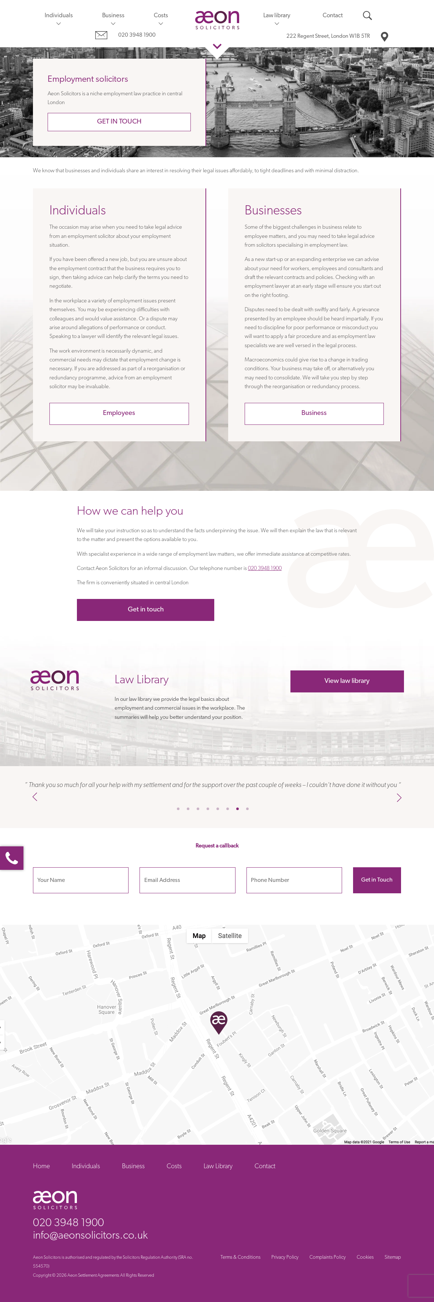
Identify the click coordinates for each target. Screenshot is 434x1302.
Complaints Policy (327, 1257)
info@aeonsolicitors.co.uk (90, 1236)
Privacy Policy (284, 1257)
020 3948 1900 (137, 35)
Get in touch (119, 121)
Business (113, 16)
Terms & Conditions (240, 1257)
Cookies (365, 1257)
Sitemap (393, 1257)
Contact (333, 16)
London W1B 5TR (328, 36)
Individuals (59, 16)
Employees (119, 413)
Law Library (218, 1166)
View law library (347, 681)
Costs (161, 16)
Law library (276, 16)
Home (41, 1166)
